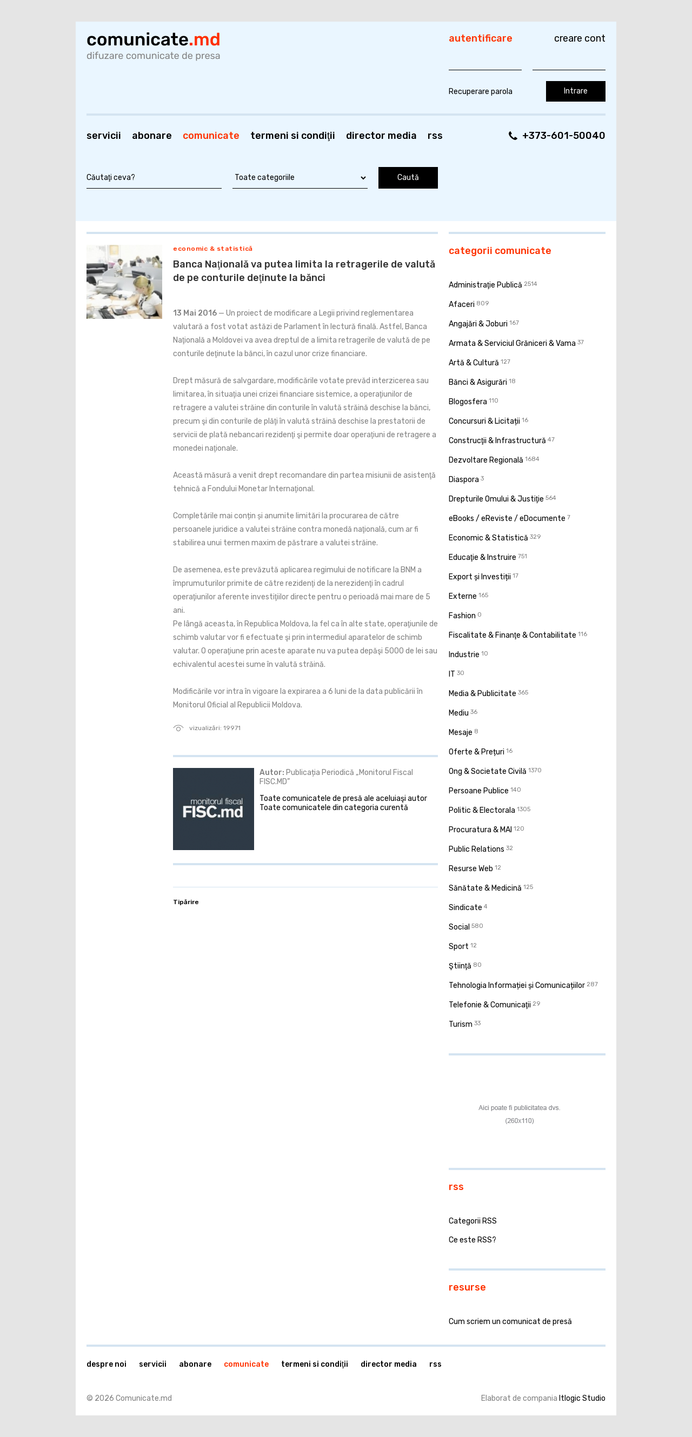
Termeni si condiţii (292, 136)
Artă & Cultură (474, 362)
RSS (435, 136)
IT (452, 674)
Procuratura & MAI (480, 829)
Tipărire (186, 902)
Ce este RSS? (472, 1240)
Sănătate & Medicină (485, 888)
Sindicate (465, 907)
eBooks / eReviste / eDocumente (507, 518)
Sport (459, 946)
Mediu (459, 713)
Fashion (462, 615)
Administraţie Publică (485, 285)
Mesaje (461, 732)
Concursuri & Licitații (484, 421)
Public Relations (476, 849)
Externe (463, 596)
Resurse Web (471, 868)
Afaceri (462, 304)
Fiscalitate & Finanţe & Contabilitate (512, 635)
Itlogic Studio (582, 1398)
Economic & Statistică (213, 248)
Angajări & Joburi (478, 324)
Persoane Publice (479, 791)
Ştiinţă (460, 966)
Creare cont (580, 38)
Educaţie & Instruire (482, 557)
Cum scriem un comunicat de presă (510, 1321)
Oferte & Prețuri (476, 752)
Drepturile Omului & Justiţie (496, 499)
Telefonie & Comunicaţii (490, 1005)
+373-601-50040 (564, 136)
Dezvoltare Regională (486, 460)
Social (459, 927)
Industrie (464, 654)
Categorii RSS (473, 1221)
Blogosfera (468, 401)
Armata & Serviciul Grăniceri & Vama (512, 343)
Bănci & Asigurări (478, 382)
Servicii (103, 136)
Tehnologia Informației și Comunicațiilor (517, 985)
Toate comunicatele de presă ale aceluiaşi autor (343, 798)
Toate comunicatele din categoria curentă (334, 807)
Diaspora (464, 479)
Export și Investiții (480, 577)
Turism (461, 1024)
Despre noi (106, 1364)
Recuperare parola (481, 91)
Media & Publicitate (482, 693)
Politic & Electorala (482, 810)
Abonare (152, 136)
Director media (381, 136)
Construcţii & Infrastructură (497, 440)
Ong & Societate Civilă (488, 771)
